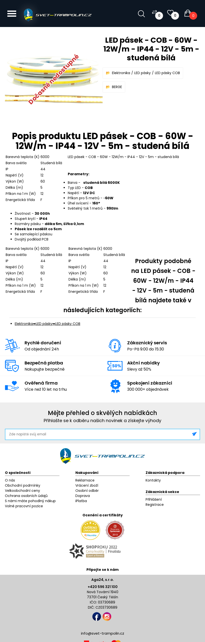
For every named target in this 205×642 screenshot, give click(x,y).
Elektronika (121, 72)
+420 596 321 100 (103, 586)
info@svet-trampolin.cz (102, 633)
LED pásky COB (167, 72)
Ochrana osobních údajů (26, 495)
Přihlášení (154, 499)
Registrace (155, 504)
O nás (10, 480)
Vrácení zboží (86, 485)
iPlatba (81, 500)
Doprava (82, 495)
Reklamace (85, 480)
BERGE (117, 86)
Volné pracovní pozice (24, 506)
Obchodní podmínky (22, 485)
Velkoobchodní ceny (22, 490)
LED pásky (142, 72)
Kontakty (153, 480)
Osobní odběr (87, 490)
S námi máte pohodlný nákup (30, 500)
